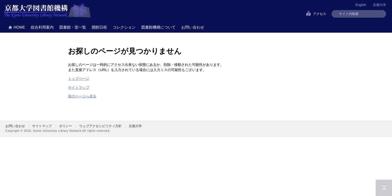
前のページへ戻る (82, 96)
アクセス (319, 14)
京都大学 (379, 5)
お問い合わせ (192, 27)
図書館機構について (158, 27)
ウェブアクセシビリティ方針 (100, 126)
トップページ (78, 78)
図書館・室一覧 (72, 27)
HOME (19, 27)
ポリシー (65, 126)
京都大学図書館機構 (47, 11)
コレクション (124, 27)
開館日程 (99, 27)
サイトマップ (78, 87)
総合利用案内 (42, 27)
